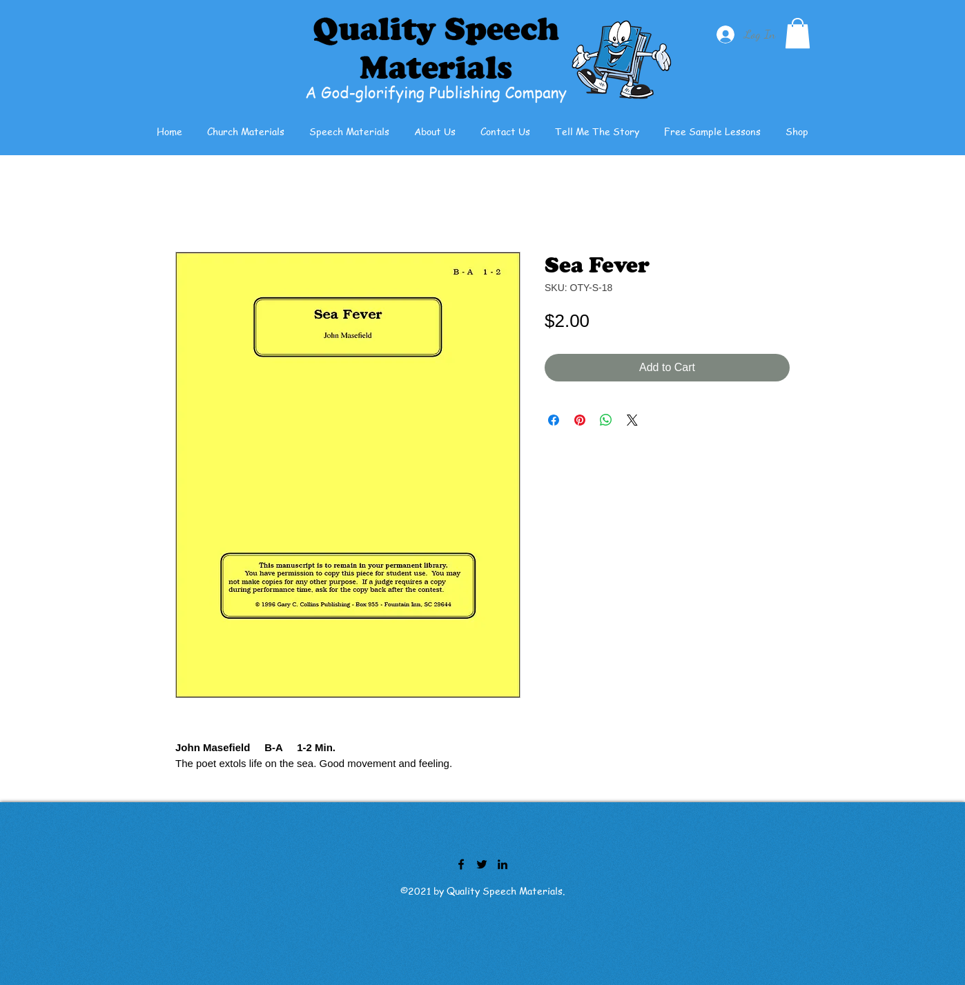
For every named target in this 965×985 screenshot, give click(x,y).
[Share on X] (632, 420)
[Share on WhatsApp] (606, 420)
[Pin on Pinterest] (580, 420)
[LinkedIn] (502, 864)
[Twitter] (482, 864)
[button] (797, 33)
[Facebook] (461, 864)
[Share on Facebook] (553, 420)
